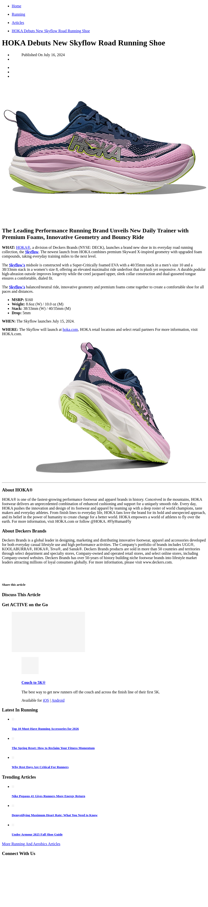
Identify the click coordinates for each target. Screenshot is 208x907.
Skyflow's (17, 265)
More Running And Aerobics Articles (31, 844)
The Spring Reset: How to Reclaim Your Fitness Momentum (53, 748)
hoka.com (70, 329)
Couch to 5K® (33, 682)
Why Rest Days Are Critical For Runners (40, 767)
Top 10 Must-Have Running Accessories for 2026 (45, 728)
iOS (46, 700)
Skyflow (32, 252)
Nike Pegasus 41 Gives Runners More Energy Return (48, 796)
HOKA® (23, 247)
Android (58, 700)
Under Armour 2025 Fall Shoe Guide (37, 834)
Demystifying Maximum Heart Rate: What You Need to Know (55, 815)
